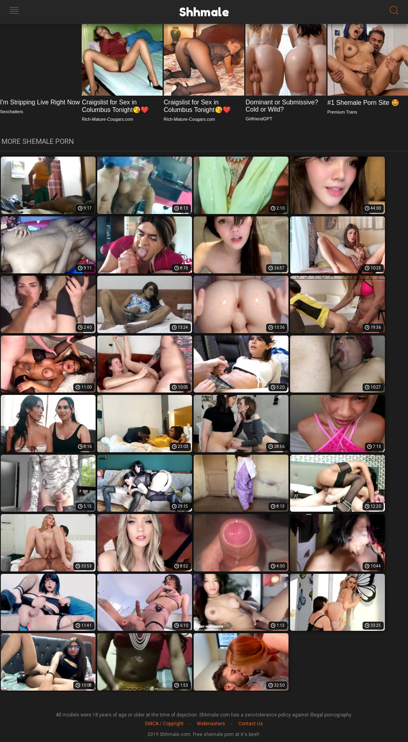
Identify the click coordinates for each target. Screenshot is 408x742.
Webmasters (211, 723)
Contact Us (250, 723)
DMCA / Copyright (164, 723)
